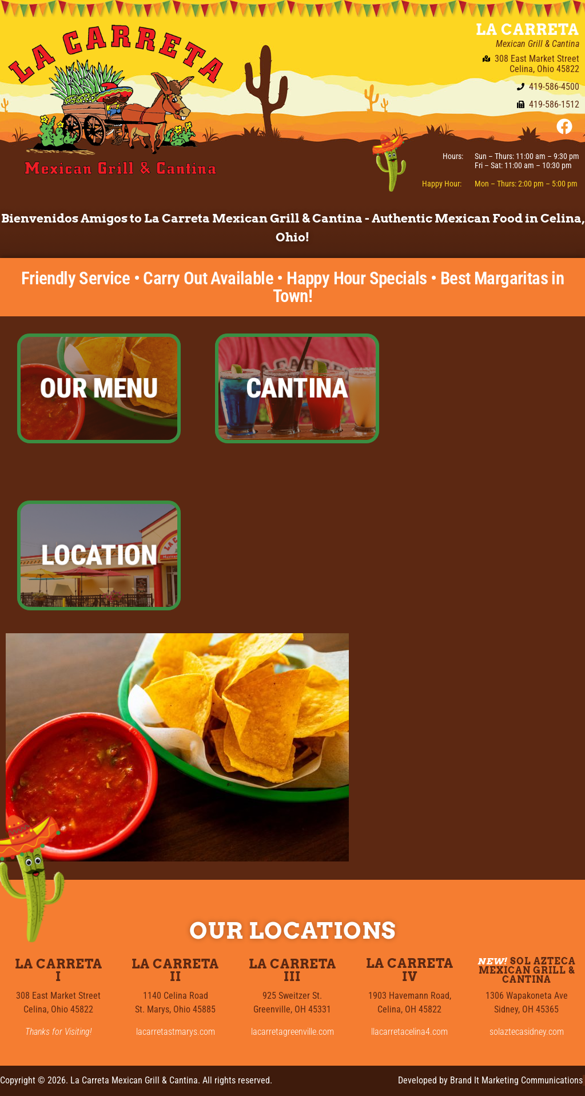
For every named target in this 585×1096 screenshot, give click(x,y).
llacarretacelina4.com (409, 1031)
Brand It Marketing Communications (516, 1080)
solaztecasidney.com (527, 1031)
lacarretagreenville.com (292, 1031)
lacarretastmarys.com (175, 1031)
